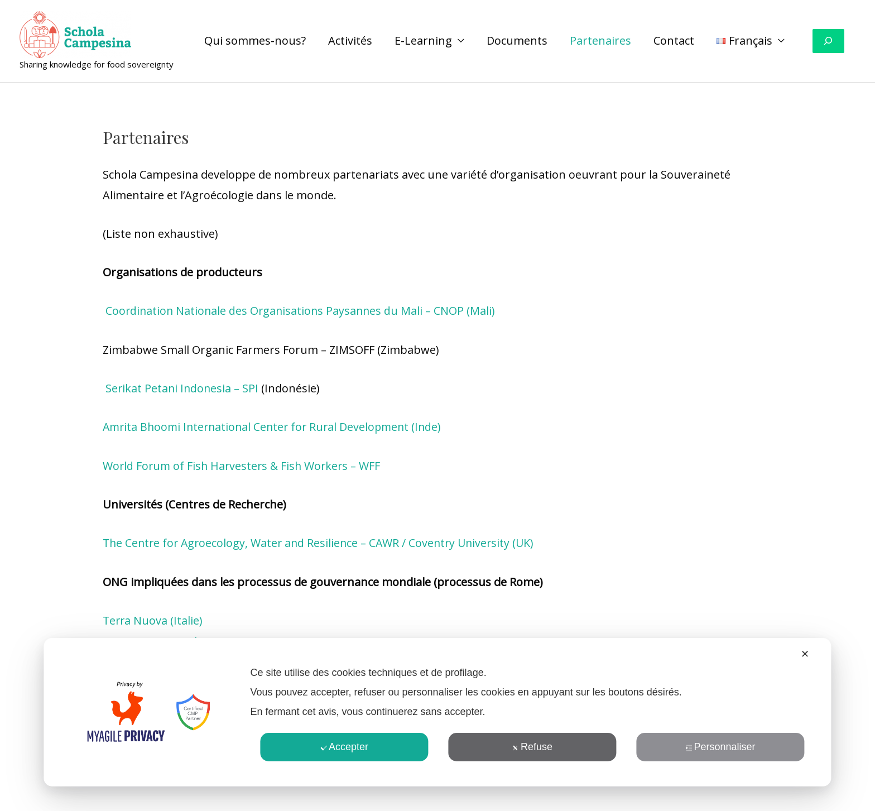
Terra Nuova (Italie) (153, 619)
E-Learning (423, 40)
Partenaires (600, 40)
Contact (673, 40)
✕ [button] (805, 654)
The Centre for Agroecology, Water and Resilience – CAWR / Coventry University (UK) (323, 542)
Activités (350, 40)
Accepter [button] (344, 746)
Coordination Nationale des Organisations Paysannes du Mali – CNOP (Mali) (301, 310)
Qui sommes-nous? (255, 40)
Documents (517, 40)
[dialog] (437, 712)
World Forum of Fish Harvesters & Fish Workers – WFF (244, 465)
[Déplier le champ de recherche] (828, 41)
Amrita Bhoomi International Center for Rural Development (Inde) (276, 426)
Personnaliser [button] (721, 746)
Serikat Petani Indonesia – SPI (183, 387)
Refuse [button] (532, 746)
